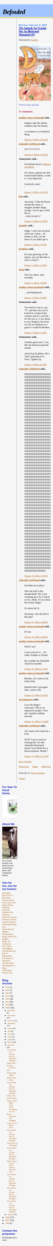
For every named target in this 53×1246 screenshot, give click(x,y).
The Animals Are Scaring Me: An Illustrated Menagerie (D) (32, 31)
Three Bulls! (7, 970)
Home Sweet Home (11, 1079)
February (10, 1045)
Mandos (5, 932)
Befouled (14, 11)
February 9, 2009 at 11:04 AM (36, 155)
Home (35, 766)
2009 (7, 1008)
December (11, 1010)
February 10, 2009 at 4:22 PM (36, 695)
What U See (11, 1096)
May (9, 1037)
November (11, 1015)
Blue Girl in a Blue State (7, 896)
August (10, 1028)
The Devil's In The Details (12, 1144)
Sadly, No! (6, 941)
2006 (7, 1223)
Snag (21, 269)
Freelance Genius (9, 919)
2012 (7, 999)
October (10, 1021)
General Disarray (9, 922)
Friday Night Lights (11, 1074)
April (9, 1039)
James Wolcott (8, 929)
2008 (7, 1217)
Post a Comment (25, 762)
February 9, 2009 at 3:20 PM (35, 298)
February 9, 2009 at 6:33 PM (35, 365)
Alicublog (6, 893)
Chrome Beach (8, 900)
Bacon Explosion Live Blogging (11, 1117)
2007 (7, 1220)
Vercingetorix (26, 699)
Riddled (5, 939)
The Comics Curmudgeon (7, 947)
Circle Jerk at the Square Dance (9, 903)
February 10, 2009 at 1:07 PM (36, 576)
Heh (8, 1070)
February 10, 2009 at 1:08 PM (36, 622)
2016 (7, 987)
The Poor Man (8, 963)
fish (21, 196)
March (10, 1042)
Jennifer (34, 40)
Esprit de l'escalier (9, 917)
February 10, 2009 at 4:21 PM (36, 669)
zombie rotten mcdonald (31, 117)
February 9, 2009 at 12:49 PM (36, 221)
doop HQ (6, 910)
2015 (7, 990)
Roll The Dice (12, 1098)
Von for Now (7, 973)
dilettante (6, 907)
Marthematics (7, 934)
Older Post (46, 766)
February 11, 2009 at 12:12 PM (36, 756)
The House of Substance (7, 959)
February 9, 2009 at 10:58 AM (36, 140)
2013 (7, 996)
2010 (7, 1005)
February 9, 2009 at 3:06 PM (35, 283)
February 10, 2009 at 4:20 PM (36, 637)
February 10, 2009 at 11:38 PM (36, 722)
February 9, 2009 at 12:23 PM (36, 192)
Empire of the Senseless (7, 913)
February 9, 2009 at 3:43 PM (35, 333)
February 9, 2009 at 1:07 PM (35, 245)
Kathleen (23, 249)
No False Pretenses (11, 1067)
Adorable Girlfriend (29, 144)
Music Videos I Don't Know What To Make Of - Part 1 (12, 1166)
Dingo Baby (11, 1063)
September (11, 1023)
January (10, 1214)
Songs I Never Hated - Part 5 (12, 1125)
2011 (7, 1002)
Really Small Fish (9, 936)
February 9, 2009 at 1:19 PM (35, 265)
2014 (7, 993)
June (9, 1034)
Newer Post (24, 766)
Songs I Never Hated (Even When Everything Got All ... (12, 1106)
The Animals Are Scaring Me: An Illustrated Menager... (12, 1055)
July (9, 1031)
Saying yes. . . (7, 944)
